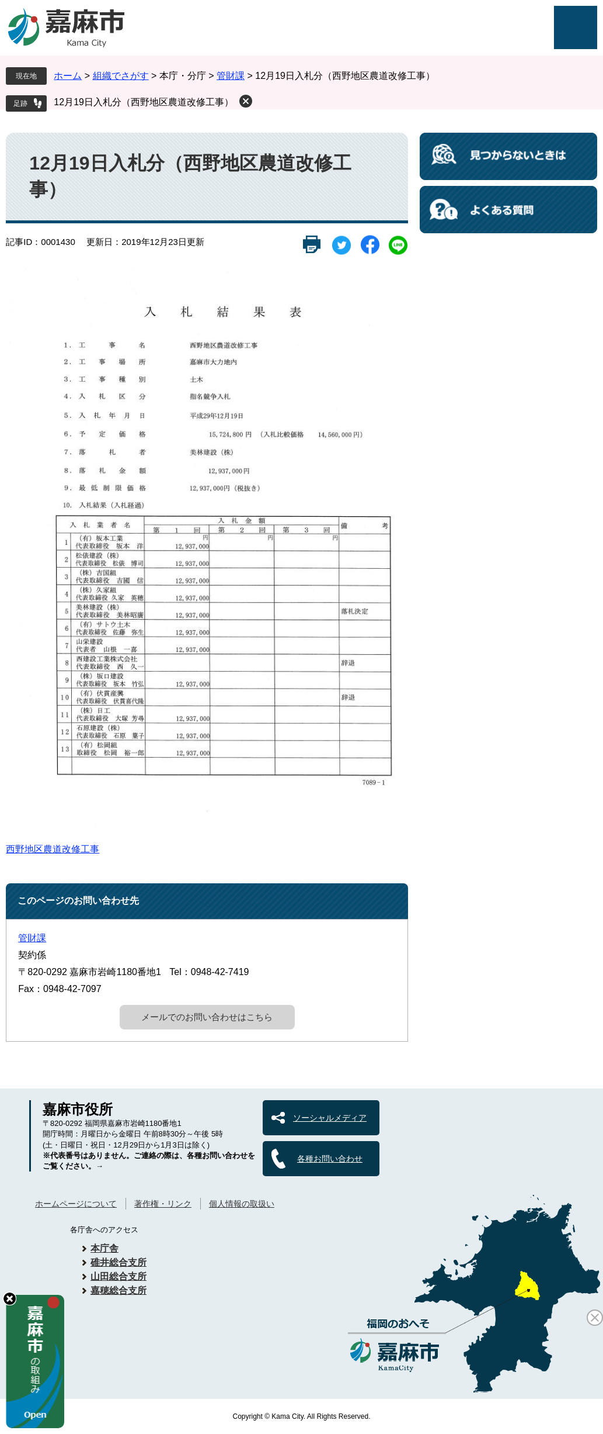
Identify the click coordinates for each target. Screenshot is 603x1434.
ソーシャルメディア (330, 1117)
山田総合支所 (118, 1276)
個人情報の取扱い (241, 1203)
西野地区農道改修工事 (52, 849)
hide (9, 1298)
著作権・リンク (162, 1203)
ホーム (68, 76)
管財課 (231, 76)
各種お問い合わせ (330, 1158)
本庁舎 (104, 1248)
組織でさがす (121, 76)
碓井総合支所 (118, 1262)
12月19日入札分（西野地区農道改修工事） (143, 102)
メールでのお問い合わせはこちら (207, 1017)
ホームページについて (76, 1203)
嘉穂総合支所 (118, 1290)
